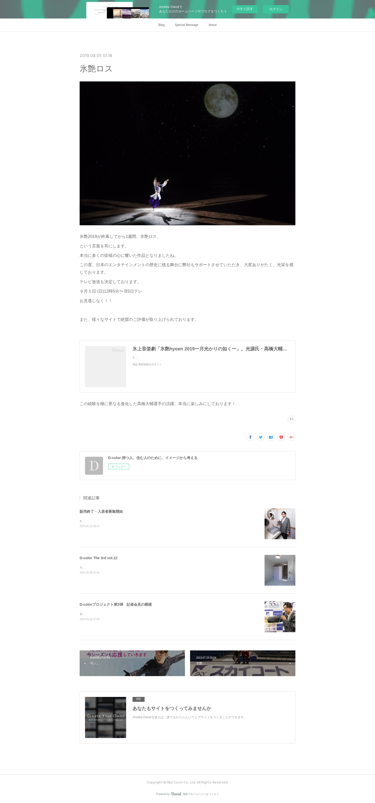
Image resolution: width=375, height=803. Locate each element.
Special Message (186, 25)
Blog (161, 25)
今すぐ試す (245, 9)
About (213, 25)
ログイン (276, 9)
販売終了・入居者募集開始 (101, 511)
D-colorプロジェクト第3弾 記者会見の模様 (116, 604)
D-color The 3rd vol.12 (98, 558)
